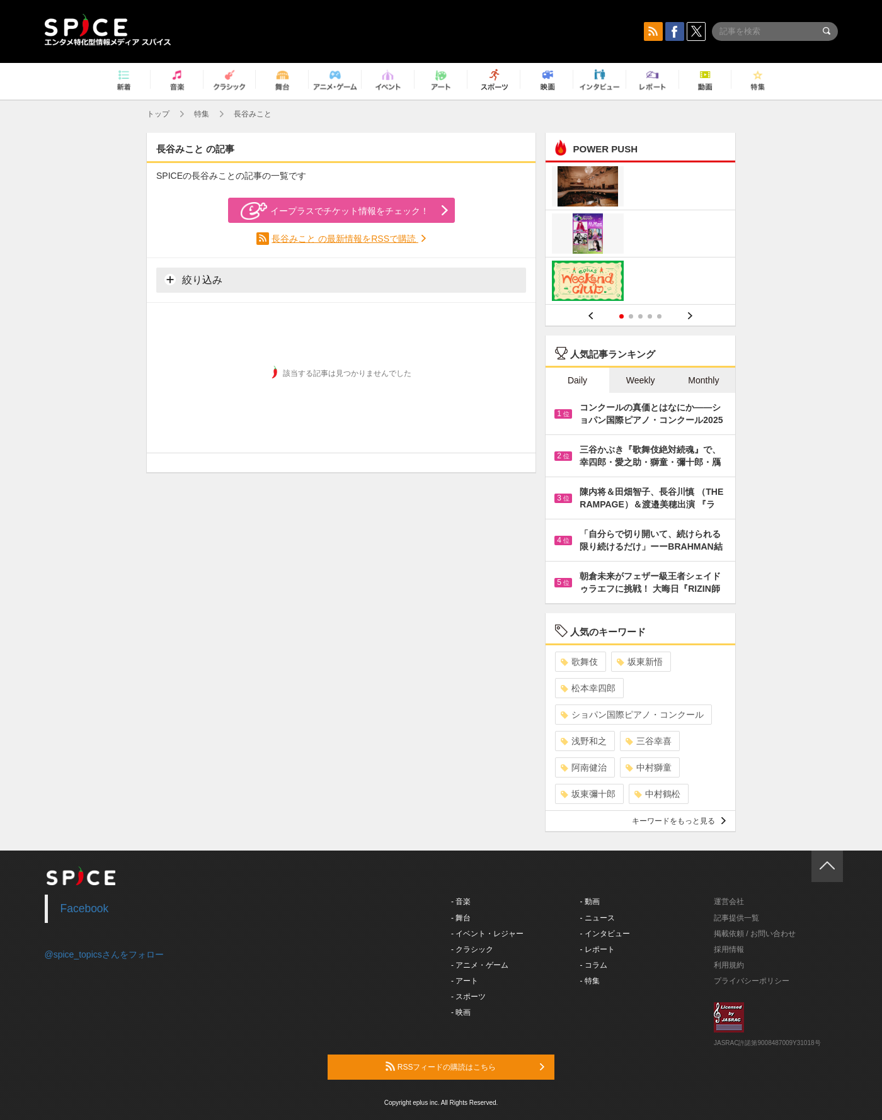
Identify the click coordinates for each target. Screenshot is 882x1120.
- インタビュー (605, 933)
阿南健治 (584, 767)
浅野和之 (584, 741)
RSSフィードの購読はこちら (465, 1066)
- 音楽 (461, 901)
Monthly (703, 380)
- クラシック (472, 949)
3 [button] (640, 316)
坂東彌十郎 (588, 794)
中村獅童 (649, 767)
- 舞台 (461, 918)
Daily (577, 380)
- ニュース (597, 918)
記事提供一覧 (736, 918)
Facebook (84, 908)
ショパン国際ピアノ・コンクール (632, 715)
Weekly (640, 380)
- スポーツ (468, 996)
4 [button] (650, 316)
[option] (640, 235)
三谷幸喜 (649, 741)
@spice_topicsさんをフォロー (104, 954)
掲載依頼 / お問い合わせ (755, 933)
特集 (201, 114)
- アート (464, 980)
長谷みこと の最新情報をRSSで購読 (345, 239)
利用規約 (729, 965)
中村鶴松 (657, 794)
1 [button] (621, 316)
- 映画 (461, 1012)
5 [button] (659, 316)
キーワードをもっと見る (679, 821)
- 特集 (590, 980)
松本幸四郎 (588, 688)
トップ (158, 114)
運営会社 (729, 901)
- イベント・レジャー (487, 933)
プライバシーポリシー (751, 980)
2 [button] (631, 316)
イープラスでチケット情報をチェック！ (335, 211)
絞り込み (193, 279)
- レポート (597, 949)
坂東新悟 (640, 662)
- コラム (593, 965)
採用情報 (729, 949)
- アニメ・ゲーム (479, 965)
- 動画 (590, 901)
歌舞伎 (579, 662)
